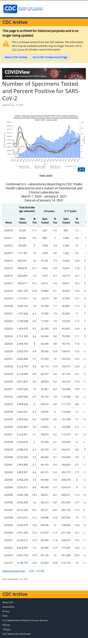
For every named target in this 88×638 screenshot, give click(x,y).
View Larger (44, 175)
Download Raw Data (23, 571)
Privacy (6, 611)
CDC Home (18, 49)
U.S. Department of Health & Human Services (25, 620)
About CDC (7, 602)
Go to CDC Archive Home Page (50, 57)
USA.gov (6, 629)
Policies (6, 624)
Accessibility (8, 606)
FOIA (4, 615)
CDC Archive (14, 22)
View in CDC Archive (16, 57)
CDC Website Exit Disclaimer (16, 633)
